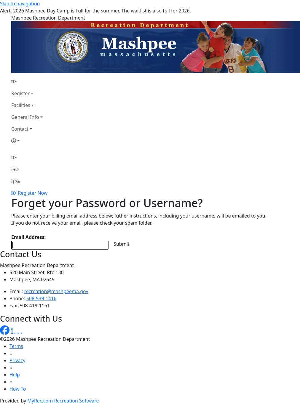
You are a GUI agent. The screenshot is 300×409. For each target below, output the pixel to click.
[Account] (27, 141)
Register (20, 93)
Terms (16, 346)
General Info (25, 117)
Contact (19, 129)
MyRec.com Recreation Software (63, 400)
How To (17, 389)
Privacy (17, 360)
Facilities (20, 105)
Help (14, 374)
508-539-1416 (41, 298)
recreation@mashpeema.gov (56, 291)
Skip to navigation (20, 3)
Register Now (32, 193)
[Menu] (15, 181)
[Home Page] (27, 81)
